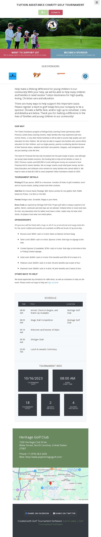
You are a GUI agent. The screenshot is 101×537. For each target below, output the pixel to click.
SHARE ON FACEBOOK (37, 513)
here (56, 283)
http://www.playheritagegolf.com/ (43, 456)
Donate (55, 12)
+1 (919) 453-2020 (37, 453)
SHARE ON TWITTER (64, 513)
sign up (51, 283)
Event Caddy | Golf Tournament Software (60, 522)
